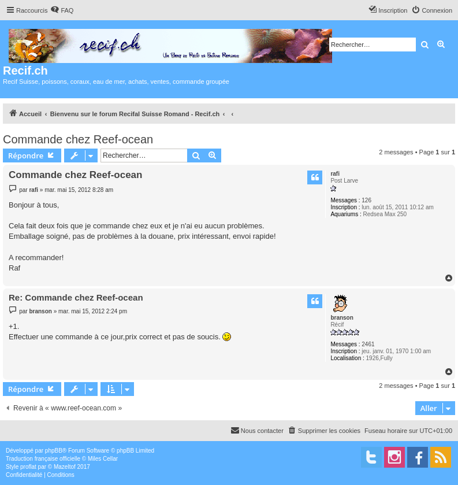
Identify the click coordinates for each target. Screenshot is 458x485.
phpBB (53, 450)
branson (341, 317)
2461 (368, 344)
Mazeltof (65, 467)
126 (366, 200)
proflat (28, 467)
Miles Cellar (103, 459)
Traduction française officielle (43, 459)
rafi (335, 174)
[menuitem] (61, 10)
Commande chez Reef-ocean (78, 139)
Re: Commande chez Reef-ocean (76, 297)
